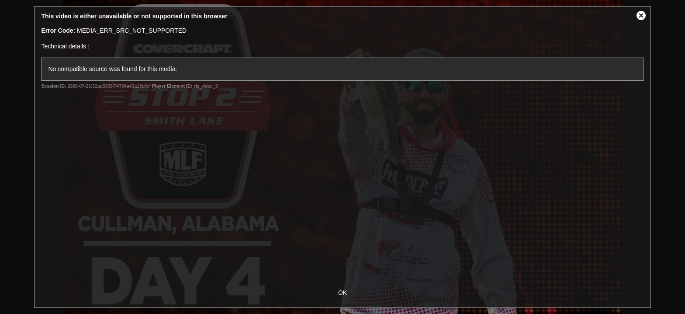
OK (342, 292)
